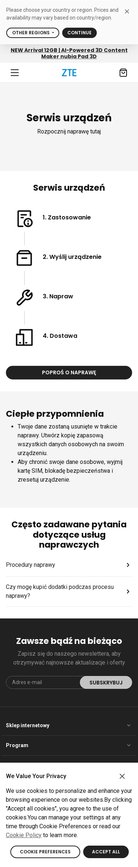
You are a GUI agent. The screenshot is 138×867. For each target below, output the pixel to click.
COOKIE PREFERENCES (45, 852)
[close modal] (127, 11)
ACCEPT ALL (106, 852)
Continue (79, 33)
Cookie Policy (24, 835)
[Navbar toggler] (15, 73)
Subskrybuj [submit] (106, 682)
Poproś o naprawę (69, 372)
